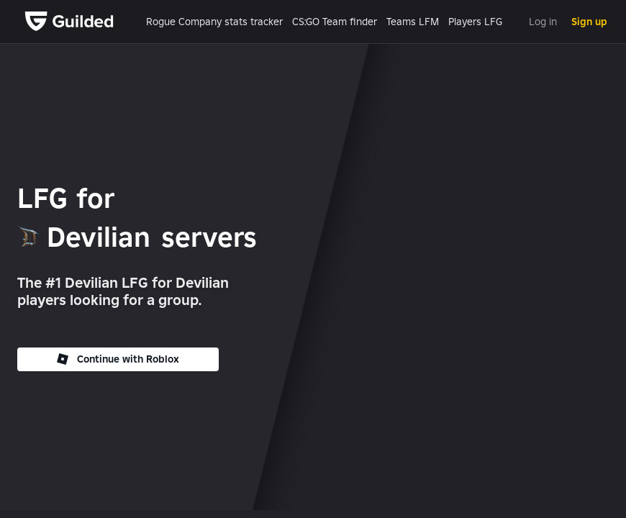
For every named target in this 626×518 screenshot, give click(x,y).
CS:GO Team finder (334, 21)
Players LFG (475, 21)
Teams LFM (412, 21)
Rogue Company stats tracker (214, 21)
